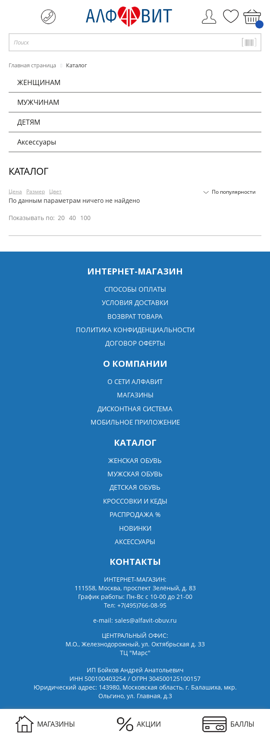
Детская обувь (135, 487)
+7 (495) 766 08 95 (48, 16)
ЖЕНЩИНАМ (38, 82)
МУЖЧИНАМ (38, 102)
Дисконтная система (135, 408)
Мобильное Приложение (135, 422)
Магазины (135, 395)
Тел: (135, 605)
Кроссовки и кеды (135, 501)
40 (72, 218)
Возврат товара (135, 316)
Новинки (135, 528)
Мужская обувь (135, 473)
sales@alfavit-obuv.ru (146, 620)
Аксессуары (36, 142)
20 (61, 218)
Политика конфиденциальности (135, 329)
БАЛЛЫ (228, 724)
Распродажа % (135, 514)
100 (85, 218)
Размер (35, 191)
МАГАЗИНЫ (45, 724)
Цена (15, 191)
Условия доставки (135, 302)
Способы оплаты (135, 289)
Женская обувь (135, 460)
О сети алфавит (135, 381)
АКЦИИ (139, 724)
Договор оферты (135, 343)
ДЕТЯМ (28, 122)
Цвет (55, 191)
